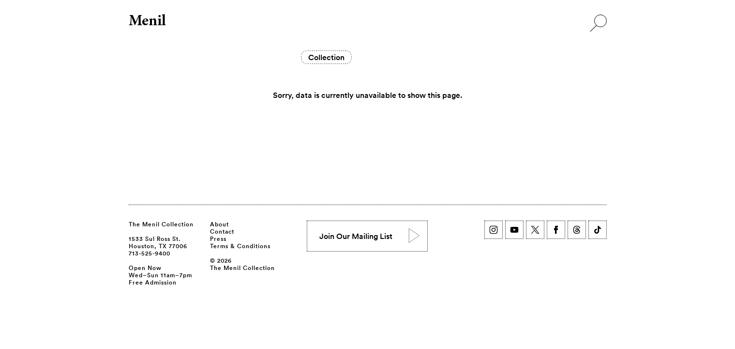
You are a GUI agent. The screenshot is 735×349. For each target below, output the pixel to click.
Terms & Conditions (240, 245)
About (219, 224)
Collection (326, 57)
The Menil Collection (161, 224)
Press (218, 238)
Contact (222, 231)
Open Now (145, 267)
